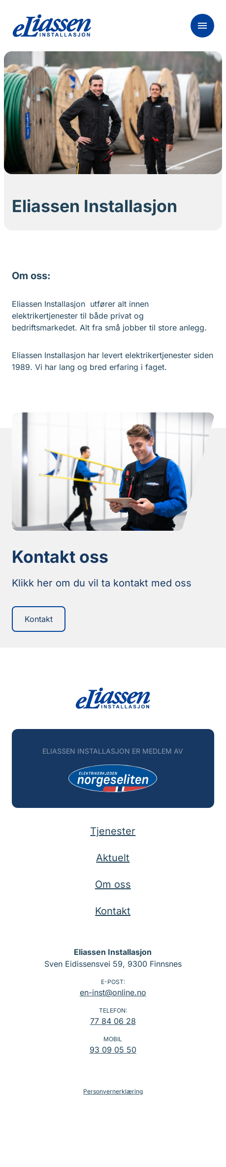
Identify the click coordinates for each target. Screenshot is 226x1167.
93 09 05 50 (113, 1050)
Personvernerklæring (113, 1091)
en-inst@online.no (113, 992)
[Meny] (202, 25)
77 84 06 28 (113, 1021)
